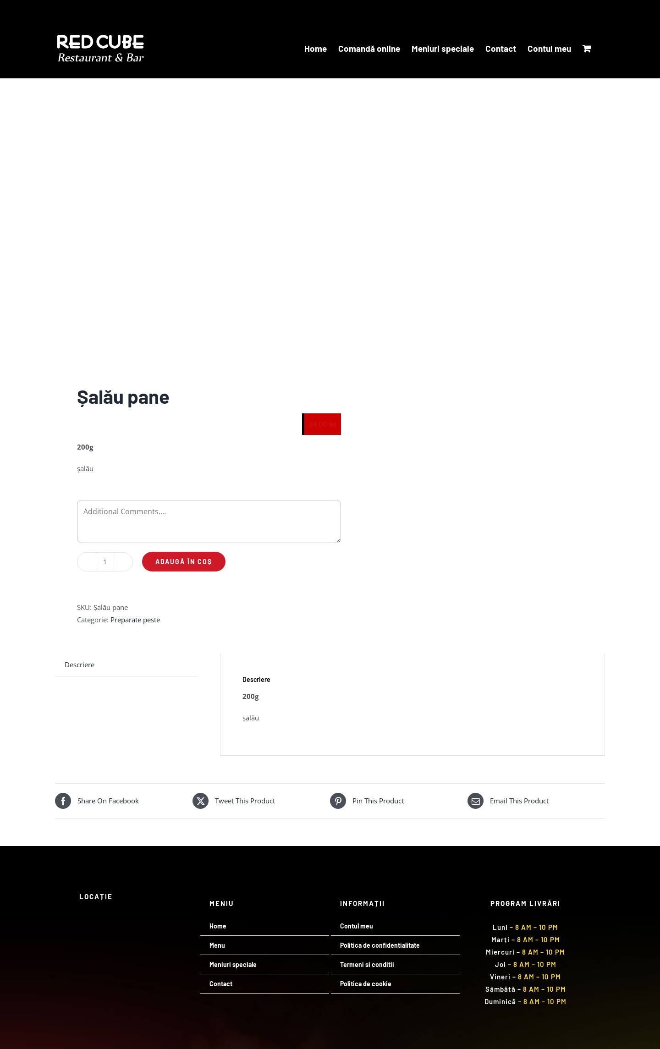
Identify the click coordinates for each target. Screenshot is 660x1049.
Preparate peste (135, 619)
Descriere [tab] (79, 664)
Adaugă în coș (183, 562)
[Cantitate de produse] (105, 562)
